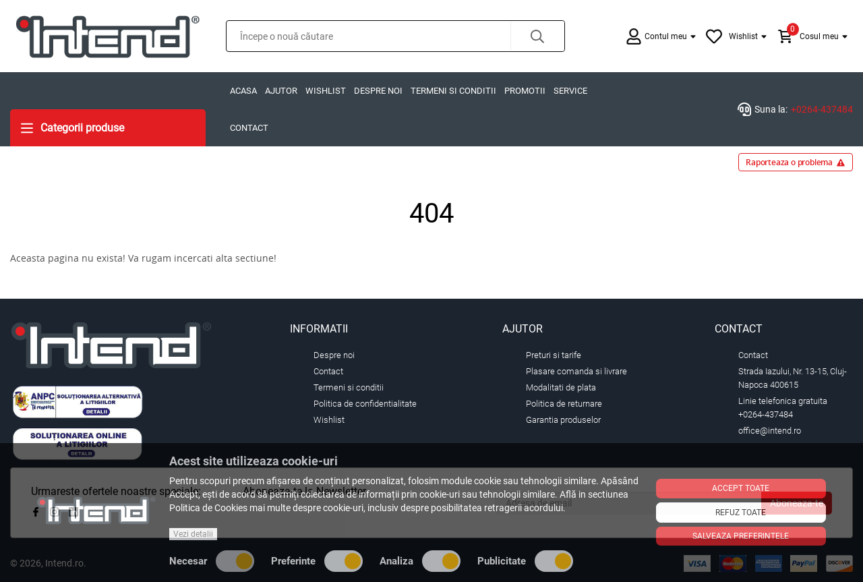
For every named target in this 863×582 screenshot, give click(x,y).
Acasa (243, 91)
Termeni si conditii (453, 91)
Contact (249, 128)
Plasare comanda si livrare (576, 371)
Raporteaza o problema (795, 162)
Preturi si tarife (553, 355)
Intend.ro (64, 563)
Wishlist (325, 91)
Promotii (524, 91)
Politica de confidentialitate (365, 404)
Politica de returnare (564, 404)
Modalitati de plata (561, 387)
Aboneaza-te (796, 503)
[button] (537, 36)
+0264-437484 (822, 109)
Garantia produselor (563, 420)
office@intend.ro (769, 431)
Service (570, 91)
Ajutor (281, 91)
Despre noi (378, 91)
